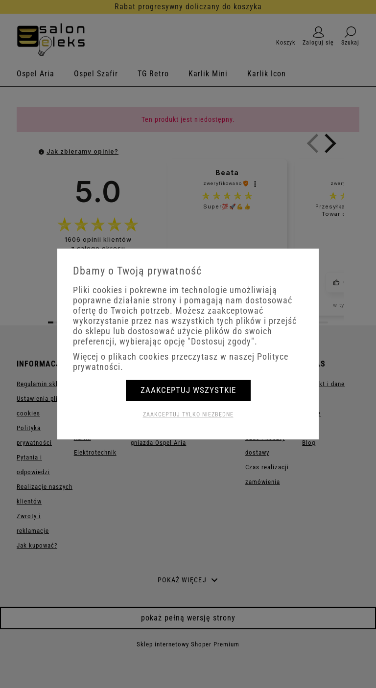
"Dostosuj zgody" (221, 341)
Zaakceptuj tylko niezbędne (188, 414)
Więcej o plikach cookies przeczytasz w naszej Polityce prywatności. (180, 361)
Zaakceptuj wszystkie (188, 390)
